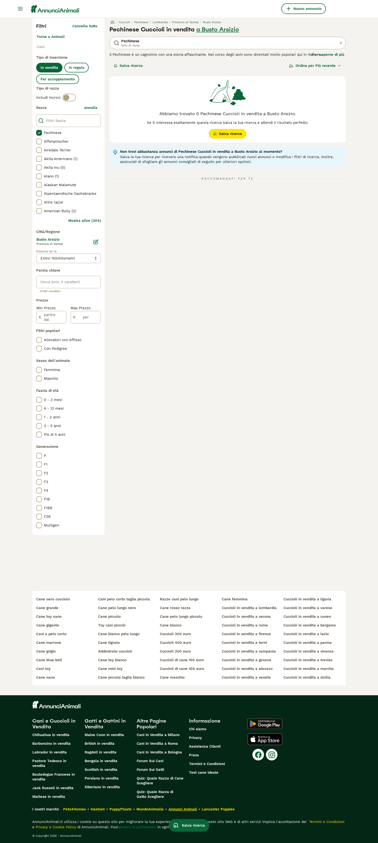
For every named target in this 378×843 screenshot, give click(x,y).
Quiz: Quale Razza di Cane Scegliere (160, 780)
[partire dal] (51, 317)
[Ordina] (315, 65)
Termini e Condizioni (207, 764)
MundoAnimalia (150, 809)
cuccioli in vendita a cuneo (307, 616)
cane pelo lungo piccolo (181, 616)
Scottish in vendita (101, 769)
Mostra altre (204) (84, 220)
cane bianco (171, 625)
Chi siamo (197, 729)
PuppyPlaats (120, 809)
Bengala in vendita (101, 761)
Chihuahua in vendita (50, 735)
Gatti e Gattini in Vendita (105, 724)
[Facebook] (258, 754)
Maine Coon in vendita (104, 735)
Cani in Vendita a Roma (157, 743)
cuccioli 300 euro (175, 634)
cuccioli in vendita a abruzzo (247, 669)
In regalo (76, 67)
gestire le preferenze (137, 827)
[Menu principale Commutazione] (20, 9)
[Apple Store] (265, 739)
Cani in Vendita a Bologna (159, 752)
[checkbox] (39, 133)
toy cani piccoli (111, 625)
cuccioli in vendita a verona (246, 616)
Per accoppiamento (57, 79)
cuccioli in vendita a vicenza (309, 651)
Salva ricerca (128, 65)
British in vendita (100, 743)
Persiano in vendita (102, 778)
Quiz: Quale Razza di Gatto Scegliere (155, 794)
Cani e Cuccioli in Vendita (53, 724)
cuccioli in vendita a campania (249, 651)
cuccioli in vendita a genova (246, 660)
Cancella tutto (84, 26)
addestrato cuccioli (115, 651)
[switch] (69, 97)
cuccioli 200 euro (175, 651)
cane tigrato (109, 642)
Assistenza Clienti (205, 746)
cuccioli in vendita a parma (308, 642)
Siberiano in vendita (102, 787)
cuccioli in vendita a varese (308, 608)
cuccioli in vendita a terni (244, 642)
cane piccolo (109, 616)
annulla (90, 107)
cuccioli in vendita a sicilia (307, 677)
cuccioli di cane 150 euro (182, 660)
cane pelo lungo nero (117, 608)
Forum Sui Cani (150, 761)
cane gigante (47, 625)
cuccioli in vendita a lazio (306, 634)
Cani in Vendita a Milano (158, 735)
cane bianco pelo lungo (119, 634)
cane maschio (172, 677)
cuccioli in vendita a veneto (246, 677)
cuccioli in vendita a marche (309, 669)
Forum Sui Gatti (150, 769)
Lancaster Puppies (218, 809)
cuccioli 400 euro (175, 642)
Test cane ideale (203, 772)
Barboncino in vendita (51, 743)
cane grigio (46, 651)
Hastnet (98, 809)
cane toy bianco (112, 660)
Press (194, 755)
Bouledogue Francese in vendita (53, 776)
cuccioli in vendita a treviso (308, 660)
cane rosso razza (175, 608)
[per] (86, 317)
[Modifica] (96, 242)
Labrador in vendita (49, 752)
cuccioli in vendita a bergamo (310, 625)
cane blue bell (49, 660)
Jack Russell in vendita (53, 788)
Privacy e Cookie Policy (55, 827)
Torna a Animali (51, 37)
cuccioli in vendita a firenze (246, 634)
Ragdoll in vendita (100, 752)
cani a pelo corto (51, 634)
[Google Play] (264, 724)
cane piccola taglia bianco (121, 677)
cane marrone (48, 642)
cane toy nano (49, 616)
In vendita (49, 67)
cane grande (47, 608)
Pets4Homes (74, 809)
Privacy (195, 738)
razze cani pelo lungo (179, 599)
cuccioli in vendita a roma (245, 625)
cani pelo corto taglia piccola (124, 599)
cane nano (45, 677)
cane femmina (235, 599)
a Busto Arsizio (217, 29)
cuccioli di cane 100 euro (182, 669)
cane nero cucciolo (53, 599)
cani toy (43, 669)
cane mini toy (110, 669)
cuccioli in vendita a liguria (307, 599)
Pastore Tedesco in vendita (49, 763)
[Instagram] (271, 754)
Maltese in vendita (48, 796)
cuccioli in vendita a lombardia (249, 608)
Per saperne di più (328, 54)
